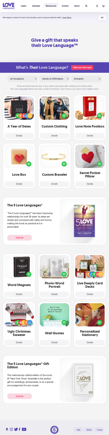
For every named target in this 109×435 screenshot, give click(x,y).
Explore (19, 237)
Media (89, 430)
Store (77, 5)
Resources (51, 5)
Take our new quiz (82, 67)
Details (19, 136)
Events (65, 5)
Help (78, 430)
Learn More (66, 17)
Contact (100, 430)
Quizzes (36, 5)
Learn (23, 5)
